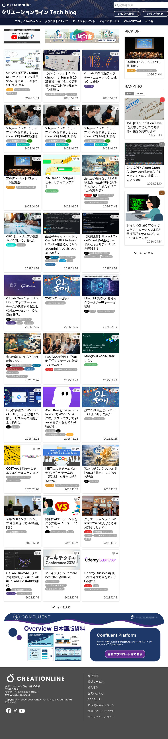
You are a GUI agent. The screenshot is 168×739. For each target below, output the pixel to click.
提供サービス (96, 681)
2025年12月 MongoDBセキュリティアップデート (61, 182)
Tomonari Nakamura (96, 199)
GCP (62, 261)
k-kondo (98, 419)
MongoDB (52, 191)
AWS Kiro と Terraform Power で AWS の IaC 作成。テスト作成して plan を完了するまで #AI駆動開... (61, 418)
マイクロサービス (109, 21)
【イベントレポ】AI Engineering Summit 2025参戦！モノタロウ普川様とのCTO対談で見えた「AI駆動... (61, 81)
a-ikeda (50, 431)
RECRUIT (94, 699)
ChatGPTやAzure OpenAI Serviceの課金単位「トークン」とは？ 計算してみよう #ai (144, 174)
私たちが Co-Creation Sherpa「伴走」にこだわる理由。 (100, 472)
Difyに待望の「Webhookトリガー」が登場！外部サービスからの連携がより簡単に (22, 416)
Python (50, 264)
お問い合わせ (155, 13)
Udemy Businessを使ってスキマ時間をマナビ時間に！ (100, 577)
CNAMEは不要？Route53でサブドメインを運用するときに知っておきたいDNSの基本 (22, 79)
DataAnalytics (15, 369)
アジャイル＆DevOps (28, 21)
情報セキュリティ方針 (101, 711)
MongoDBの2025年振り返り (99, 358)
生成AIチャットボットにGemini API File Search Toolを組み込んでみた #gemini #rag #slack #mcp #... (61, 245)
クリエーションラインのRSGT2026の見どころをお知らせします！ (100, 523)
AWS (9, 90)
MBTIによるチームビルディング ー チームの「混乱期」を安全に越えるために (61, 474)
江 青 (87, 539)
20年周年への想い (57, 298)
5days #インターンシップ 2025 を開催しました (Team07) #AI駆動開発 (100, 132)
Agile (88, 195)
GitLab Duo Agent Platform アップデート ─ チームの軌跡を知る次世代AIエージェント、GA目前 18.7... (22, 307)
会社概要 (93, 675)
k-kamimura (24, 593)
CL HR (10, 187)
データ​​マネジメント (83, 21)
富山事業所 (23, 145)
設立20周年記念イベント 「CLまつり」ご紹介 (100, 412)
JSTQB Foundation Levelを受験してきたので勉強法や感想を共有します (144, 127)
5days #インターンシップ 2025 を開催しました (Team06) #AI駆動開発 (61, 132)
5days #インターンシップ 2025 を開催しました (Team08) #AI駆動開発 (22, 132)
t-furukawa (52, 582)
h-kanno (106, 257)
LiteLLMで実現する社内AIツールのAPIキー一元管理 (100, 302)
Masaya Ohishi (106, 311)
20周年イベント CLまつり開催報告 (22, 180)
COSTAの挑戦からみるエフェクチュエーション (22, 470)
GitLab (89, 86)
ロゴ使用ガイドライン (101, 705)
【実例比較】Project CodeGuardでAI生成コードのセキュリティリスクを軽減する (100, 242)
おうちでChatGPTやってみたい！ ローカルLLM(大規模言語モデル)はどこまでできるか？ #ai (144, 231)
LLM (69, 261)
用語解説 (11, 93)
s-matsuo (12, 373)
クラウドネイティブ (56, 21)
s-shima (71, 94)
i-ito (96, 586)
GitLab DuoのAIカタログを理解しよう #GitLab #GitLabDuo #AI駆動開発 (22, 579)
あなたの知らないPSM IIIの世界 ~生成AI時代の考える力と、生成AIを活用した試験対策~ (100, 184)
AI (95, 195)
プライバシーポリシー (101, 717)
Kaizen (11, 245)
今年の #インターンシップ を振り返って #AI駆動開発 (22, 523)
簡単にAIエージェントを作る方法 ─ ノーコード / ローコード (61, 523)
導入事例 (93, 687)
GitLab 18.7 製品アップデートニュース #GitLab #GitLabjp (100, 77)
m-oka (21, 245)
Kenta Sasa (13, 481)
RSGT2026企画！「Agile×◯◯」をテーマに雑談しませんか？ (61, 361)
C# (29, 141)
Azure (54, 257)
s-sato (15, 427)
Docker (11, 145)
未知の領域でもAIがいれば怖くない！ (22, 359)
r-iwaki (94, 481)
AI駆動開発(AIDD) (55, 94)
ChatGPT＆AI (132, 21)
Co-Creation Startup (18, 477)
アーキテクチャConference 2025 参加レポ (61, 575)
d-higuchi (51, 261)
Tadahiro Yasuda (26, 187)
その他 (149, 21)
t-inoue (29, 323)
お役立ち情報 (126, 13)
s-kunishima (22, 90)
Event (88, 419)
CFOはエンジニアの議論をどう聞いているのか (22, 238)
